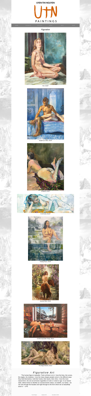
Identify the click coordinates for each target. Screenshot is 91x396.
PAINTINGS (46, 21)
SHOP (73, 25)
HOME (16, 25)
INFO (62, 25)
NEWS (50, 25)
